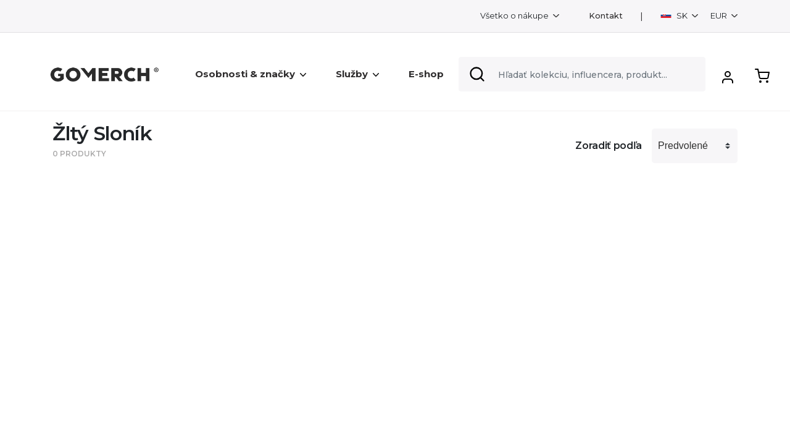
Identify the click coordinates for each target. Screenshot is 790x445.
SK (674, 15)
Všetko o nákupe (515, 15)
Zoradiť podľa (608, 145)
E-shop (426, 74)
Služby (357, 74)
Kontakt (606, 15)
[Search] (582, 74)
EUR (719, 15)
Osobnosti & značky (250, 74)
